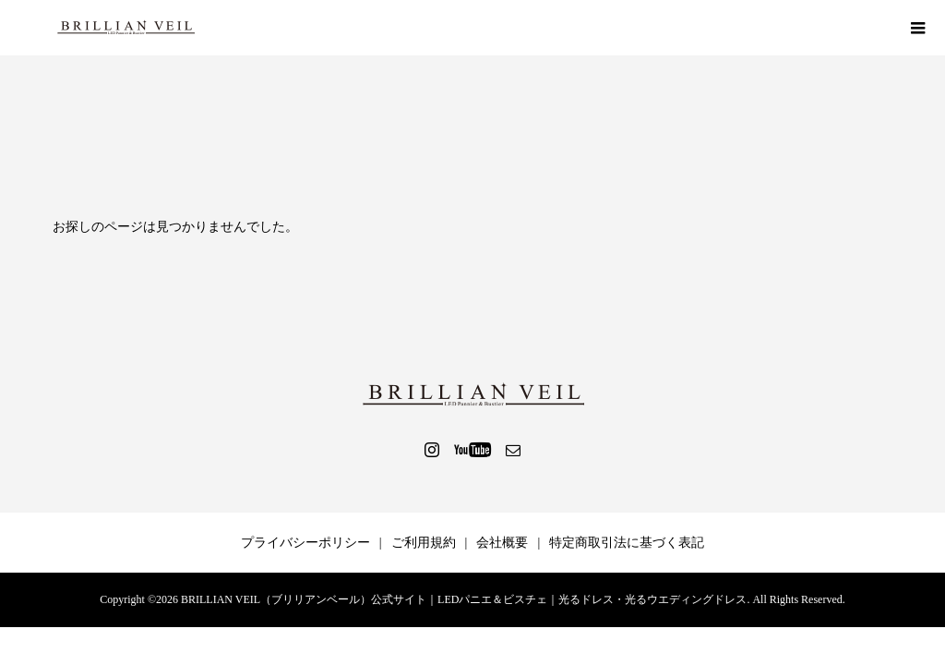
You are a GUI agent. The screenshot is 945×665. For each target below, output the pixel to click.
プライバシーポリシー (305, 543)
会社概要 (502, 543)
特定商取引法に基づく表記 (626, 543)
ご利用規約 (423, 543)
